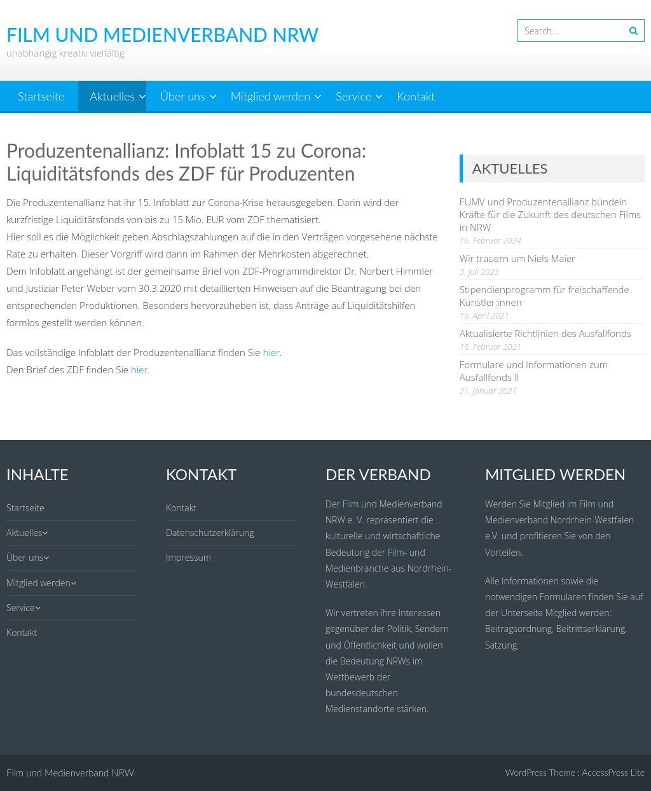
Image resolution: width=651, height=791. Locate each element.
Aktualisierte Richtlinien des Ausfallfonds (545, 333)
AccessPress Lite (613, 772)
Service (353, 96)
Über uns (182, 96)
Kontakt (416, 96)
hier (271, 352)
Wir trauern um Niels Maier (517, 258)
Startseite (41, 96)
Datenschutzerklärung (210, 532)
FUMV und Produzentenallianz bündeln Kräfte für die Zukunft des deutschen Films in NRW (550, 214)
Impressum (188, 557)
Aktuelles (112, 96)
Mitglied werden (270, 96)
